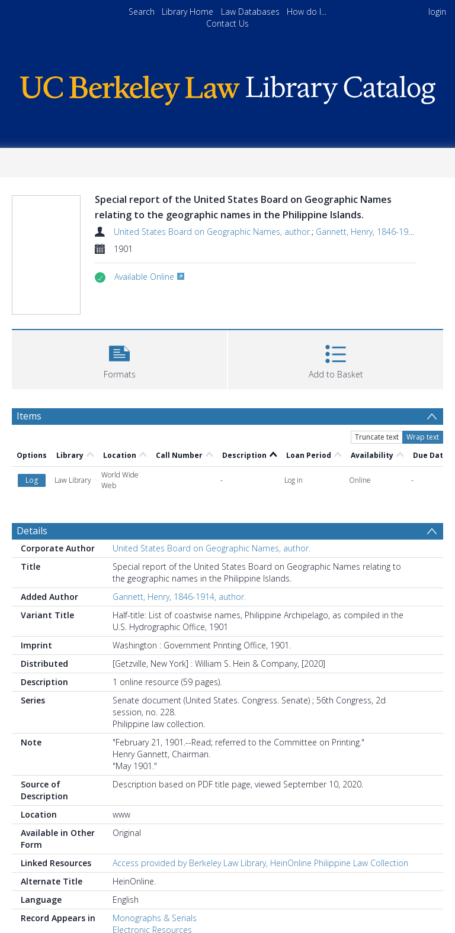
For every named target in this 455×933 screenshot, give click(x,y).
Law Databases (250, 11)
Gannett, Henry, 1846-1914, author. (382, 231)
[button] (119, 358)
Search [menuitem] (142, 11)
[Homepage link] (227, 87)
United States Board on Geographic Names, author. (213, 231)
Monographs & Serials (155, 918)
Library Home (187, 11)
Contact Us (227, 23)
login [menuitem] (437, 11)
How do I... (306, 11)
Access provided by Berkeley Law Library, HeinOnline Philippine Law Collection (260, 863)
